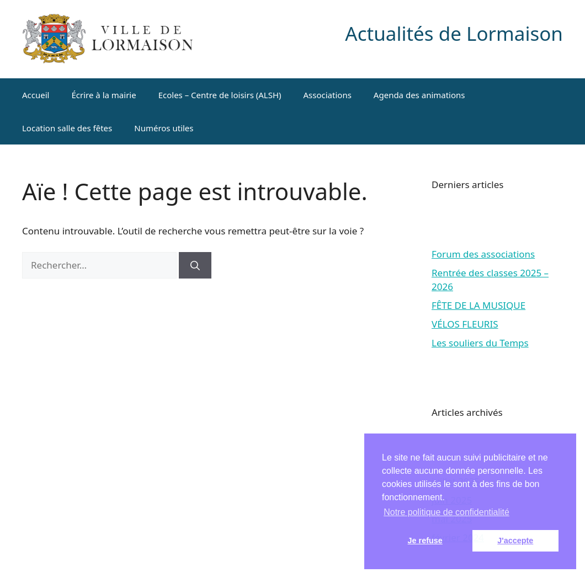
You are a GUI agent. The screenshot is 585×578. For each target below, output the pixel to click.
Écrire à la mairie (103, 94)
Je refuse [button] (425, 540)
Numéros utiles (163, 127)
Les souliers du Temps (480, 342)
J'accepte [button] (515, 540)
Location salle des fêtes (67, 127)
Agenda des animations (419, 94)
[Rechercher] (195, 265)
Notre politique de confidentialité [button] (446, 512)
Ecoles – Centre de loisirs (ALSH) (219, 94)
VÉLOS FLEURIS (465, 324)
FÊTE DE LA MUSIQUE (478, 305)
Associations (328, 94)
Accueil (35, 94)
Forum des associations (483, 254)
